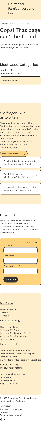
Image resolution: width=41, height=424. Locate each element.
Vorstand (4, 316)
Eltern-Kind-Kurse (9, 327)
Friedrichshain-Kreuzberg (12, 374)
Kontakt (4, 412)
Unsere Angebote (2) (13, 73)
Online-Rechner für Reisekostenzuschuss (20, 360)
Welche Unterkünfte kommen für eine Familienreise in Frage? (19, 162)
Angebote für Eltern (10, 330)
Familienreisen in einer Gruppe (15, 350)
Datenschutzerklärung (11, 409)
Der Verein (6, 303)
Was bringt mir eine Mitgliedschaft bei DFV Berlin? (18, 175)
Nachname (8, 255)
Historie (4, 312)
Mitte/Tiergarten (8, 380)
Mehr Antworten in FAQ (13, 153)
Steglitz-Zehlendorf (9, 383)
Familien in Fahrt (8, 357)
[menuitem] (20, 405)
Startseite (4, 23)
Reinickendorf (7, 377)
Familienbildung (10, 320)
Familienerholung (10, 344)
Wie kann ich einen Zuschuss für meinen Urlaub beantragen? (19, 189)
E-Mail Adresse (11, 266)
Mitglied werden (8, 309)
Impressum (5, 406)
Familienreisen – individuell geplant (17, 353)
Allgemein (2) (9, 70)
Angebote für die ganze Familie (15, 333)
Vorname (7, 245)
